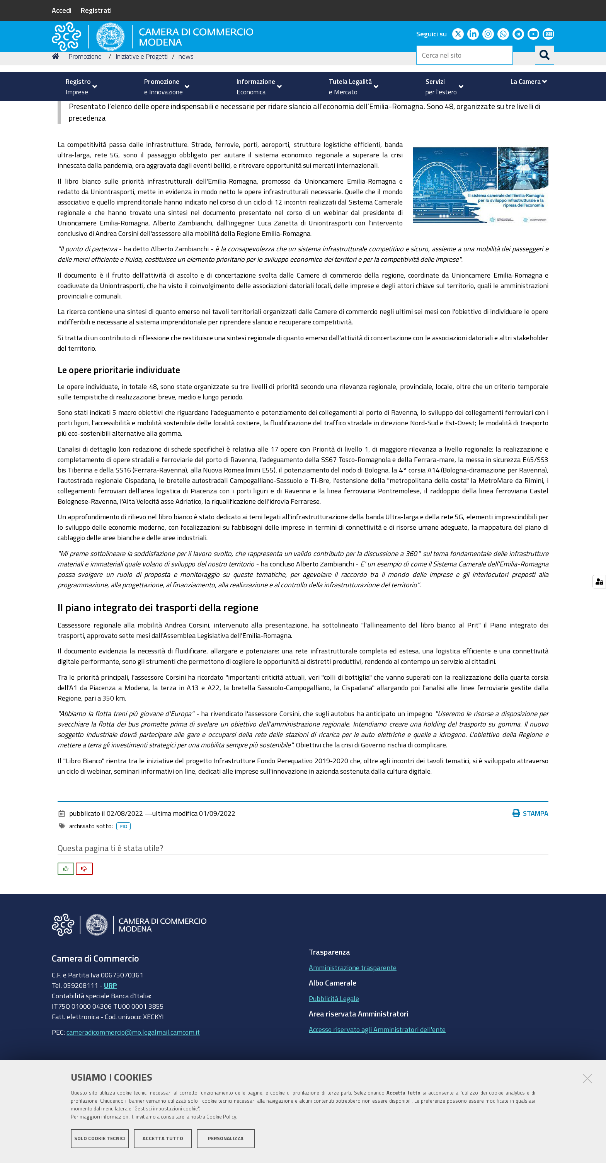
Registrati (96, 10)
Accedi (61, 10)
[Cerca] (544, 55)
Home (57, 109)
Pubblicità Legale (334, 1051)
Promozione (85, 109)
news (186, 109)
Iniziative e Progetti (142, 109)
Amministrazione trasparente (353, 1020)
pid (123, 879)
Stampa (530, 866)
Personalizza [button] (225, 1142)
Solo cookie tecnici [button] (100, 1142)
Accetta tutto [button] (163, 1142)
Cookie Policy (221, 1121)
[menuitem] (78, 86)
